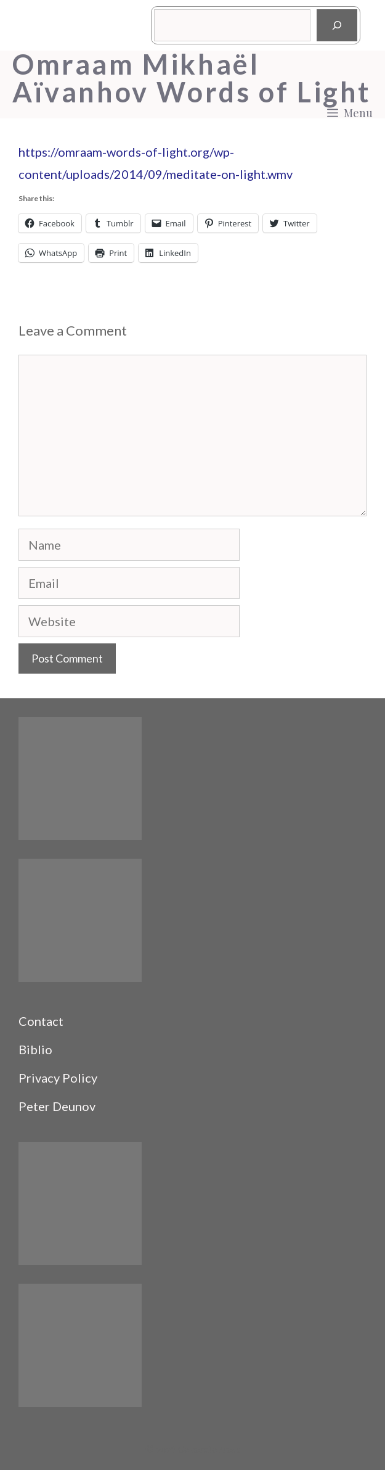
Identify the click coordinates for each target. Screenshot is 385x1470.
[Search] (337, 25)
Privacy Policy (57, 1077)
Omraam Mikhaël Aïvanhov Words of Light (191, 78)
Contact (40, 1021)
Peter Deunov (56, 1106)
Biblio (35, 1049)
